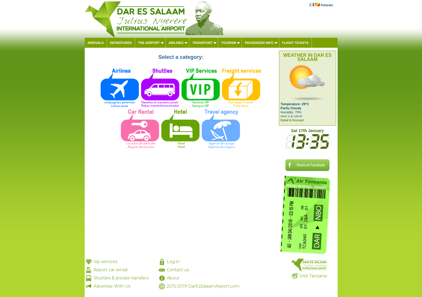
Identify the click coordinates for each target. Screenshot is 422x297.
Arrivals (96, 43)
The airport (149, 43)
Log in (173, 261)
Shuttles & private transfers (121, 278)
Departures (121, 43)
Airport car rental (110, 269)
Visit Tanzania (313, 276)
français (327, 5)
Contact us (178, 269)
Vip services (105, 261)
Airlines (176, 43)
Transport (202, 43)
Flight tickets (295, 43)
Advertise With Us (111, 286)
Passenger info (259, 43)
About (173, 278)
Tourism (228, 43)
